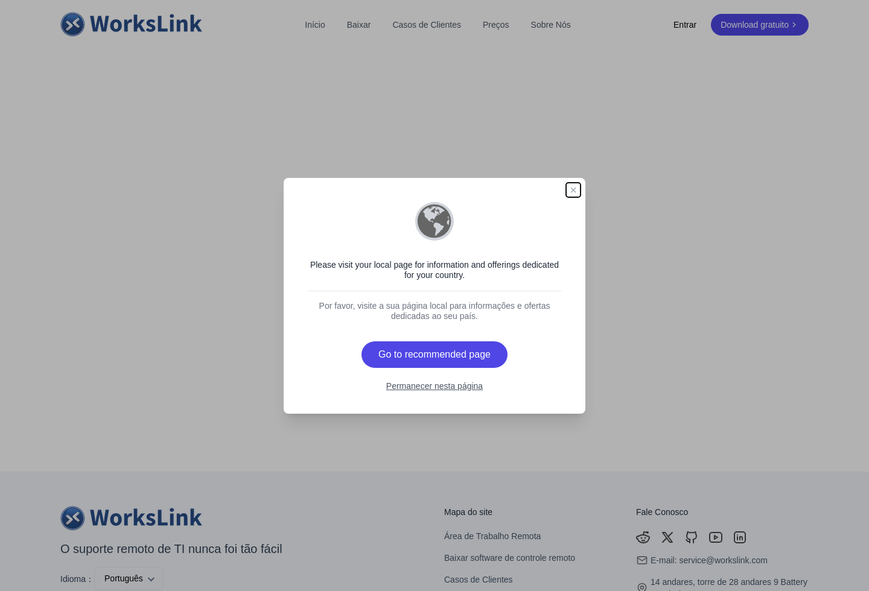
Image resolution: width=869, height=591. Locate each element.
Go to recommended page (434, 354)
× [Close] (573, 190)
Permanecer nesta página (434, 386)
